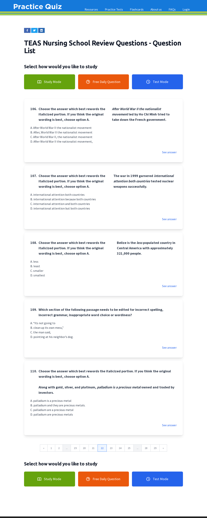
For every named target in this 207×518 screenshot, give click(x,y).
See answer (169, 152)
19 (75, 448)
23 (111, 448)
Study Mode (49, 82)
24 (120, 448)
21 (93, 448)
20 (84, 448)
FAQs (172, 9)
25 (129, 448)
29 (155, 448)
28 (146, 448)
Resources (91, 9)
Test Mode (157, 82)
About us (156, 9)
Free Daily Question (103, 82)
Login (186, 9)
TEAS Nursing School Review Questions (86, 43)
